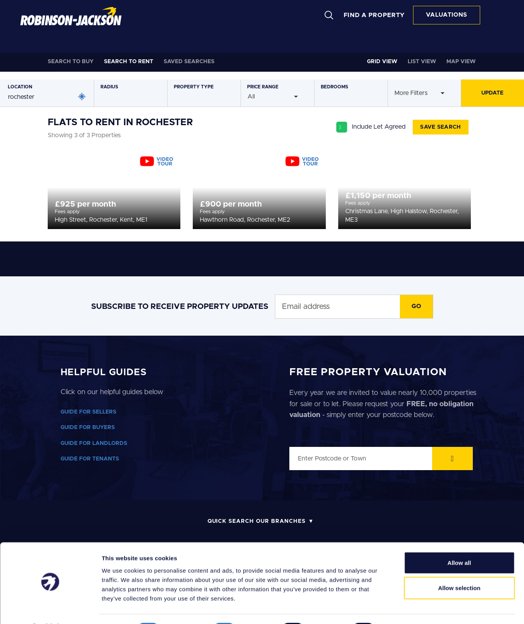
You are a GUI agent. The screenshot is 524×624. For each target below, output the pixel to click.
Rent (128, 61)
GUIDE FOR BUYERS (88, 427)
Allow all (459, 541)
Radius (109, 86)
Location (20, 86)
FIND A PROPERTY (374, 15)
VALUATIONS (446, 15)
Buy (70, 61)
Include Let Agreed (379, 127)
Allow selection (459, 567)
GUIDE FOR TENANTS (90, 459)
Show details (407, 608)
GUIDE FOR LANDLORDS (94, 443)
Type (194, 86)
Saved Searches (189, 61)
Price (262, 86)
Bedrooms (334, 86)
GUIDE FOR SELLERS (88, 412)
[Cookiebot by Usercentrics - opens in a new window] (50, 609)
